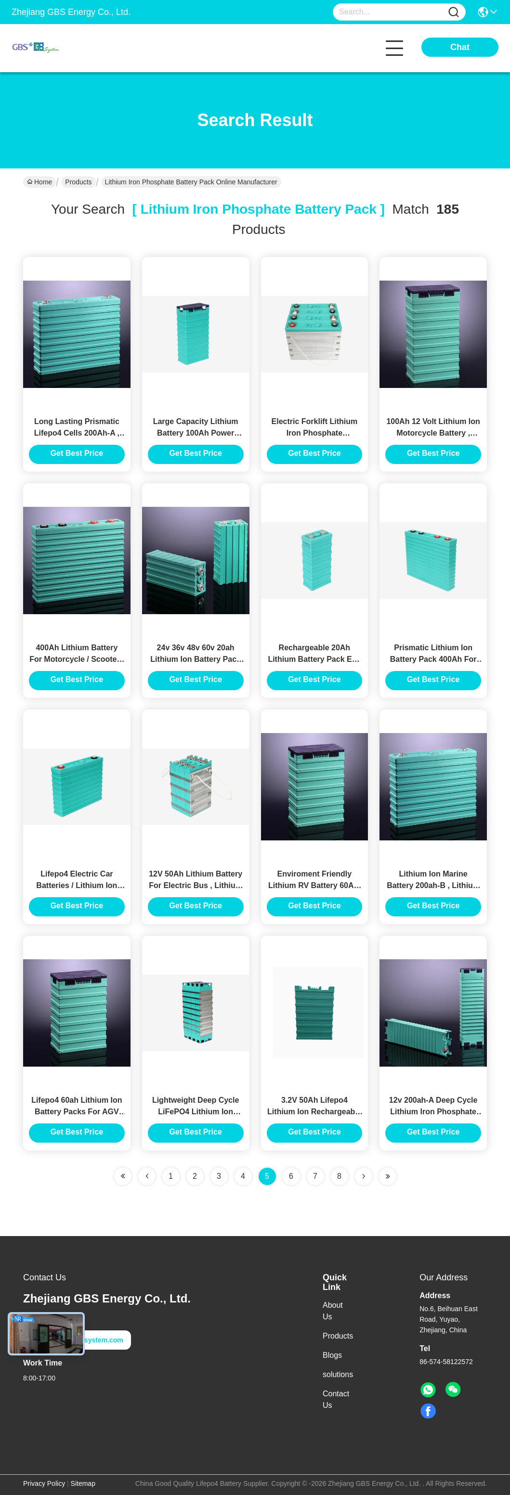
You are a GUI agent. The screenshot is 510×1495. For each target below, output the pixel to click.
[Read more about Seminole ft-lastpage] (387, 1176)
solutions (338, 1374)
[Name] (453, 12)
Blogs (332, 1355)
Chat (460, 47)
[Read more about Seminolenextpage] (363, 1176)
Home (39, 182)
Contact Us (336, 1399)
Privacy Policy (44, 1483)
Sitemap (83, 1483)
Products (78, 182)
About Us (333, 1311)
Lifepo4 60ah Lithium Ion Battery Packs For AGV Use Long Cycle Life (76, 1111)
